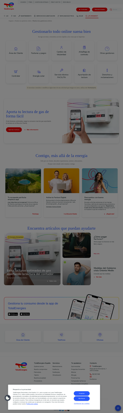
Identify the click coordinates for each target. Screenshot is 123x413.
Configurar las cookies (82, 403)
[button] (7, 398)
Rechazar (81, 399)
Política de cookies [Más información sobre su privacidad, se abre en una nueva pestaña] (32, 404)
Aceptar (82, 393)
